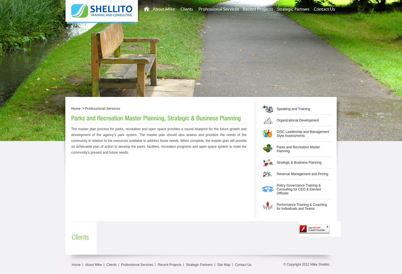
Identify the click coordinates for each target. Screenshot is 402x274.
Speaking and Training (293, 109)
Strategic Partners (199, 265)
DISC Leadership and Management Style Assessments (303, 134)
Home (75, 109)
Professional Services (102, 109)
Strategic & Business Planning (299, 163)
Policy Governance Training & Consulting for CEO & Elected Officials (299, 189)
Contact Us (243, 265)
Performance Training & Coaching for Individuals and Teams (302, 207)
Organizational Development (298, 120)
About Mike (93, 265)
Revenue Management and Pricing (302, 174)
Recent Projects (169, 265)
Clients (111, 265)
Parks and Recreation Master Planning (298, 149)
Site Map (223, 265)
